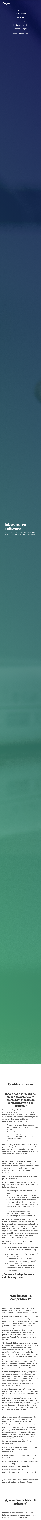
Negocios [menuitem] (19, 10)
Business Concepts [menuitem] (20, 25)
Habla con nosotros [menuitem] (20, 33)
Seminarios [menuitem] (20, 21)
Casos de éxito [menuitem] (20, 14)
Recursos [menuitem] (20, 17)
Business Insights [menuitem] (20, 29)
